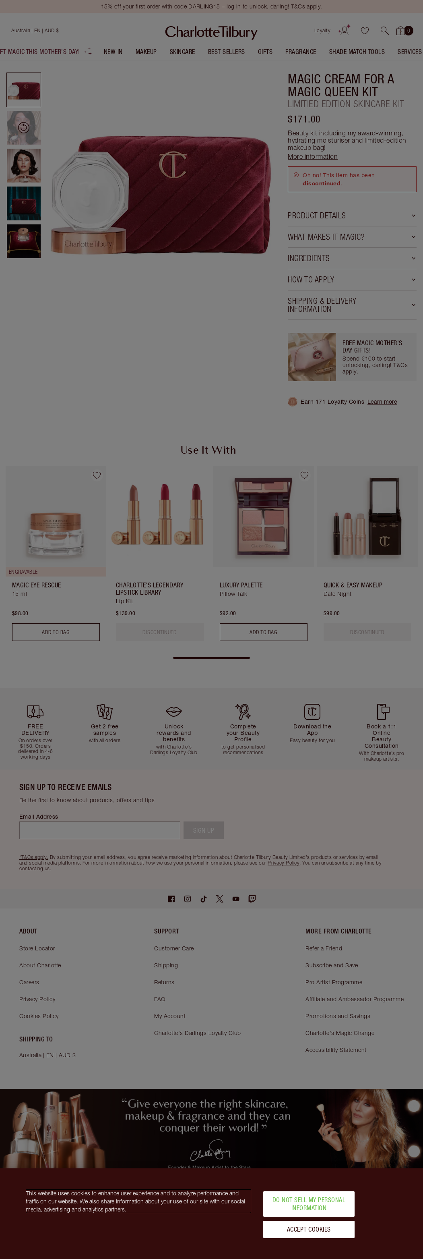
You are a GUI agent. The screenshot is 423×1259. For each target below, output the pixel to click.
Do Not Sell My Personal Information (309, 1203)
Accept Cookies (309, 1229)
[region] (211, 1213)
